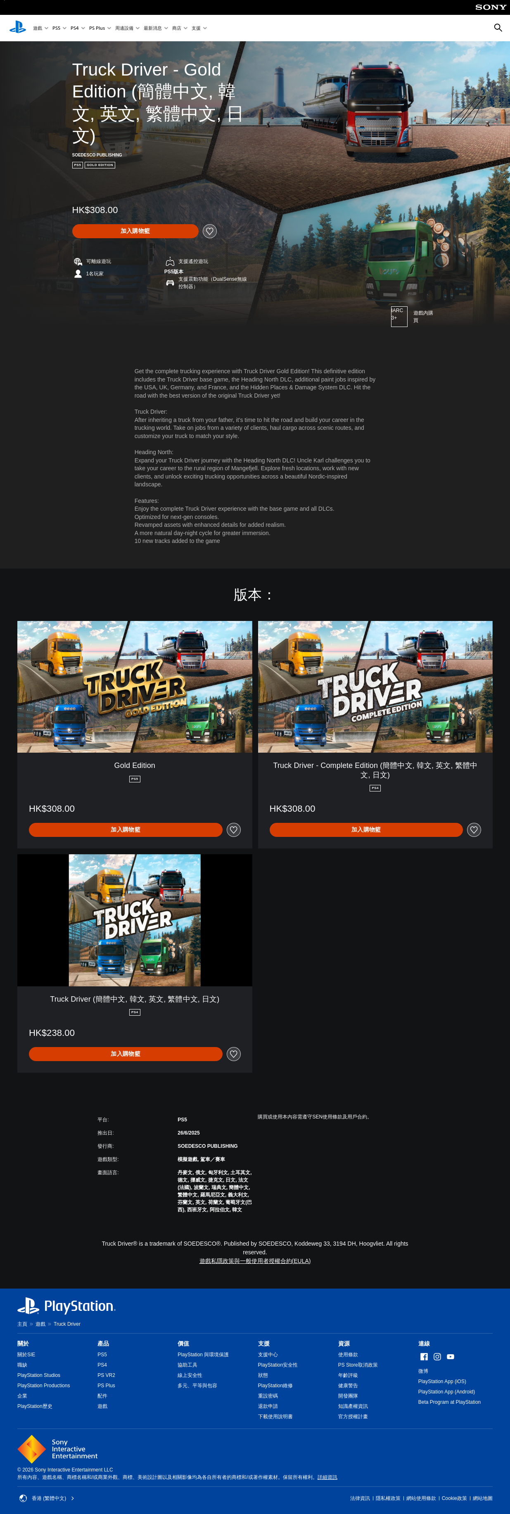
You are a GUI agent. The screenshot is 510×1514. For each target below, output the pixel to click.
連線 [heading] (424, 1343)
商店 (176, 28)
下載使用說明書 (275, 1416)
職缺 (22, 1365)
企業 (22, 1396)
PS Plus (97, 28)
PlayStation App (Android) (446, 1392)
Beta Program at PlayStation (449, 1402)
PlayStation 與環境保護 (203, 1355)
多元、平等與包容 (197, 1385)
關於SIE (26, 1355)
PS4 (75, 28)
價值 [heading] (183, 1343)
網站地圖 (483, 1498)
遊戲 (37, 28)
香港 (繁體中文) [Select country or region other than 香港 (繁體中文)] (46, 1498)
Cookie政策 (454, 1498)
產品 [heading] (103, 1343)
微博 (423, 1371)
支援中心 (268, 1355)
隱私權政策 (388, 1498)
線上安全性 (190, 1375)
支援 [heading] (264, 1343)
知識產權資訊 (353, 1406)
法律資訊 (360, 1498)
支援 (196, 28)
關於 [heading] (23, 1343)
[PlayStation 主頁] (17, 28)
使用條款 (348, 1355)
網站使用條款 (421, 1498)
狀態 (263, 1375)
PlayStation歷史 (34, 1406)
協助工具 (187, 1365)
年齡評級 (348, 1375)
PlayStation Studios (38, 1375)
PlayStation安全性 (278, 1365)
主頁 (22, 1324)
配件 (102, 1396)
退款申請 (268, 1406)
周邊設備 (124, 28)
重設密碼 (268, 1396)
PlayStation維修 (275, 1385)
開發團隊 (348, 1396)
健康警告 (348, 1385)
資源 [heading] (344, 1343)
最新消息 (153, 28)
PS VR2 (106, 1375)
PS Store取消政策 (358, 1365)
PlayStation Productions (43, 1385)
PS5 (56, 28)
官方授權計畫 (353, 1416)
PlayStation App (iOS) (442, 1381)
